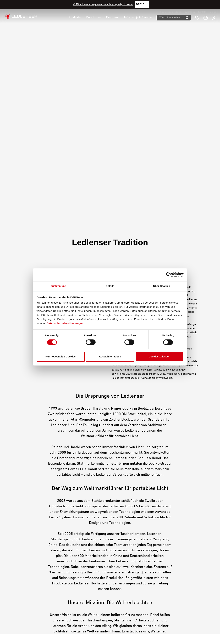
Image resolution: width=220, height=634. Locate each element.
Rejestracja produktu (171, 12)
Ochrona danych (123, 547)
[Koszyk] (206, 18)
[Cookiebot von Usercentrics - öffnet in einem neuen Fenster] (168, 274)
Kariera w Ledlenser (82, 543)
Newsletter (76, 565)
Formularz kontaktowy (41, 572)
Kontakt (202, 12)
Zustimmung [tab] (58, 285)
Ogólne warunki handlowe (128, 538)
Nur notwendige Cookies (61, 356)
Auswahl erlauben (110, 356)
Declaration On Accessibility (130, 552)
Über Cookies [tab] (161, 285)
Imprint (117, 543)
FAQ (72, 570)
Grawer (74, 561)
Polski (186, 622)
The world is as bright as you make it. (109, 437)
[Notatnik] (197, 18)
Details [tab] (110, 285)
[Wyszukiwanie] (186, 18)
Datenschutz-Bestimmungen (65, 323)
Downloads (77, 556)
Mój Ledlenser (78, 538)
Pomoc (212, 12)
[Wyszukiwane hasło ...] (169, 18)
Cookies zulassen (159, 356)
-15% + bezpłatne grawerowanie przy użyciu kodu (103, 4)
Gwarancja (189, 12)
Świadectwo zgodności (83, 574)
